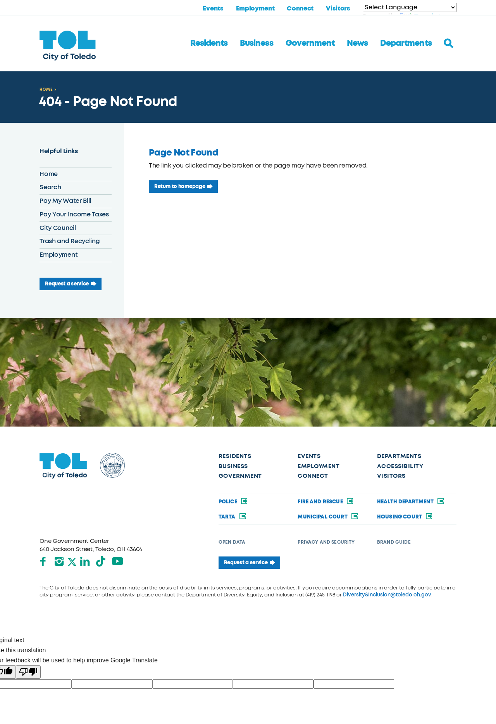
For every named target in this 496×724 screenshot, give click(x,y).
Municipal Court (328, 516)
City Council (58, 228)
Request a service (67, 283)
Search (50, 187)
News (357, 43)
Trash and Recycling (70, 241)
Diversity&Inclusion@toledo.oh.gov (387, 594)
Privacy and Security (326, 542)
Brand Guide (394, 542)
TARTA (233, 516)
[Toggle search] (448, 43)
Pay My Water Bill (65, 201)
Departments (405, 43)
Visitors (338, 8)
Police (234, 501)
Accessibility (400, 466)
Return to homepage (179, 186)
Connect (300, 8)
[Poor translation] (28, 672)
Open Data (232, 542)
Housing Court (405, 516)
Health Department (411, 501)
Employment (255, 8)
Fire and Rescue (326, 501)
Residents (208, 43)
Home (46, 89)
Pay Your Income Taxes (74, 214)
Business (256, 43)
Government (310, 43)
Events (213, 8)
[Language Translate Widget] (409, 7)
